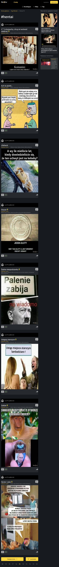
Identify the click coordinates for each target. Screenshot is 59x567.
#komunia (16, 33)
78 (9, 564)
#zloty (6, 212)
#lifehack (12, 147)
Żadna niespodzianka (10, 269)
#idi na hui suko (18, 342)
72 (30, 564)
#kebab (19, 147)
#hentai (12, 33)
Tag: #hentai (14, 11)
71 (33, 564)
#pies (15, 483)
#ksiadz (20, 87)
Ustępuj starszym (8, 340)
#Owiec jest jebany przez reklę (17, 212)
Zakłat (4, 405)
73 (26, 564)
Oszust (4, 210)
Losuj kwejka (32, 559)
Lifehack (4, 145)
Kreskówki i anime (4, 33)
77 (12, 564)
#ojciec (12, 483)
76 (16, 564)
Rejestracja (54, 2)
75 (19, 564)
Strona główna (5, 11)
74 (23, 564)
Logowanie (46, 2)
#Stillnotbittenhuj (29, 33)
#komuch (23, 33)
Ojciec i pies (6, 482)
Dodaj (16, 2)
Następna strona (12, 559)
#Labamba (12, 342)
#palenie (9, 272)
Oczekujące (27, 6)
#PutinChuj (23, 407)
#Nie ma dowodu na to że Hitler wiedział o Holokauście (23, 272)
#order (19, 33)
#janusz (15, 407)
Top (43, 6)
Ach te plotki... (7, 86)
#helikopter (16, 87)
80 (2, 564)
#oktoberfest (7, 342)
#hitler (2, 272)
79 (6, 564)
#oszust (9, 212)
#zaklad (19, 407)
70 (36, 564)
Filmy (36, 6)
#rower (16, 147)
